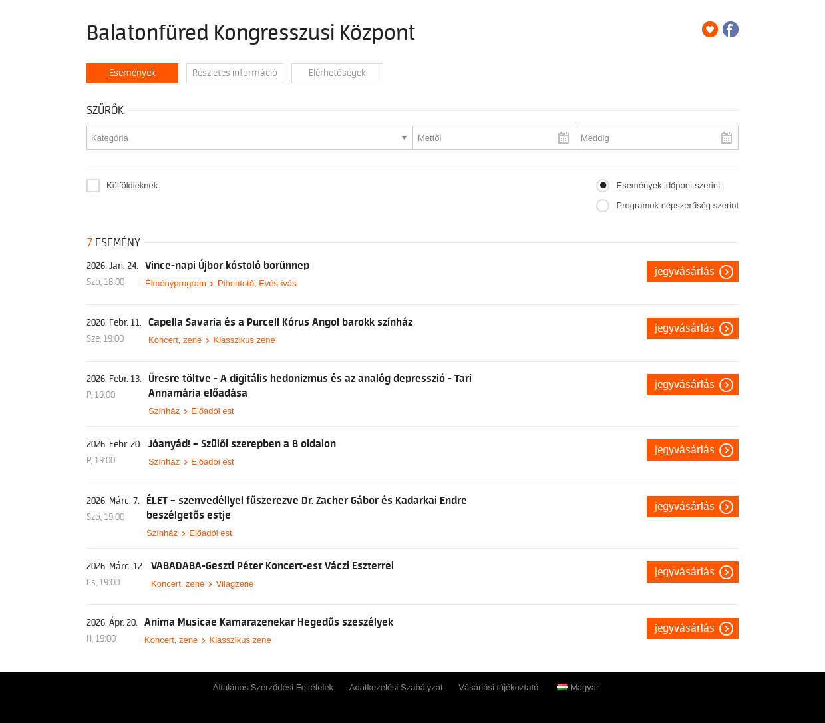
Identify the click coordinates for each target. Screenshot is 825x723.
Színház (164, 411)
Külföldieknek (132, 185)
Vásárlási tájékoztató (498, 687)
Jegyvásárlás (685, 272)
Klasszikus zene (244, 340)
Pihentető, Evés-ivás (257, 283)
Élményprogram (175, 283)
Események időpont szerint (668, 185)
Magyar (578, 687)
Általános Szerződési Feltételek (273, 687)
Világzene (234, 584)
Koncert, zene (175, 340)
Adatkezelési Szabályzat (396, 687)
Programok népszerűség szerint (677, 205)
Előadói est (212, 411)
